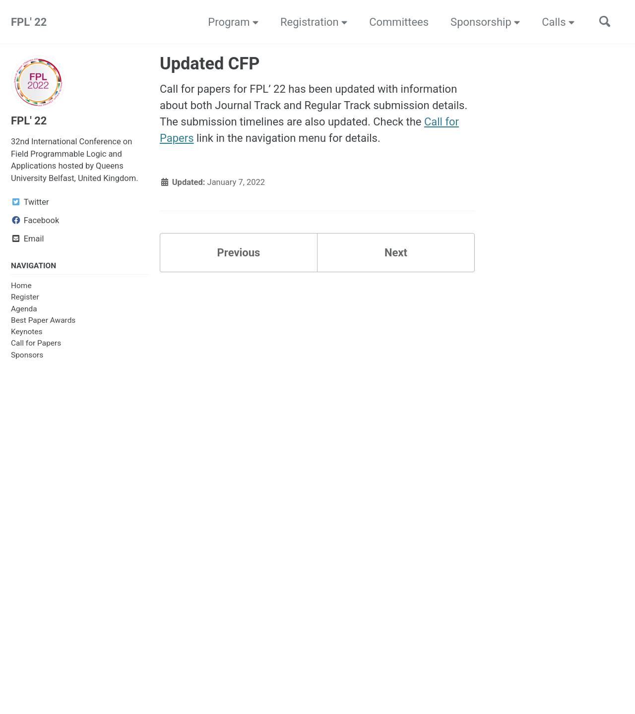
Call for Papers (36, 343)
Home (21, 285)
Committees (399, 22)
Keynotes (26, 331)
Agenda (24, 308)
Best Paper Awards (43, 320)
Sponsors (27, 355)
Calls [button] (558, 22)
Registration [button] (313, 22)
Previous (238, 252)
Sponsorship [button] (485, 22)
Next (395, 252)
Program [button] (233, 22)
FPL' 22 (29, 22)
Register (25, 297)
